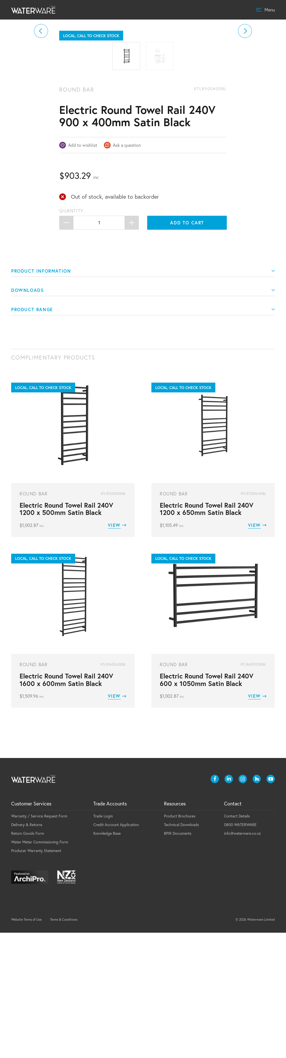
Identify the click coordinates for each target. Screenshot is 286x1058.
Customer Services (31, 929)
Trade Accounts (110, 929)
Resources (175, 929)
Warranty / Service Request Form (39, 941)
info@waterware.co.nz (242, 958)
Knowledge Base (107, 958)
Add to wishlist (82, 270)
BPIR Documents (177, 958)
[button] (41, 93)
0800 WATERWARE (240, 950)
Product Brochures (179, 941)
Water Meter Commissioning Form (39, 967)
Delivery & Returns (26, 950)
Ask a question (127, 270)
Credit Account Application (116, 950)
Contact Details (237, 941)
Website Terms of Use (26, 1045)
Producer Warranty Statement (36, 975)
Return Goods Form (27, 958)
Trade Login (103, 941)
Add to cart (187, 348)
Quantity (71, 336)
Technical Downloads (181, 950)
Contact (233, 929)
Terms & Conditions (63, 1045)
